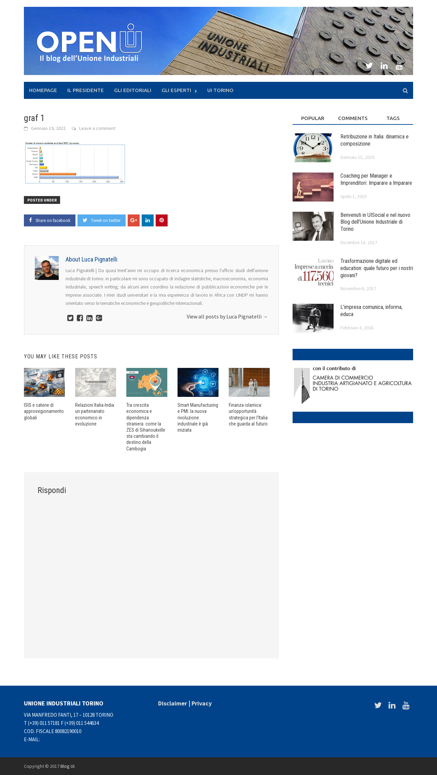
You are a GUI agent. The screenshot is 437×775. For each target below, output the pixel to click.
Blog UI (67, 766)
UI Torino (220, 90)
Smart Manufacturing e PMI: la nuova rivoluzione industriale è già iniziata (198, 417)
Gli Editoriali (132, 90)
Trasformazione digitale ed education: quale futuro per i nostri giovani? (376, 268)
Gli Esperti (176, 90)
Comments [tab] (353, 118)
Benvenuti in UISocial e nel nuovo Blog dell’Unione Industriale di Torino (375, 222)
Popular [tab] (312, 118)
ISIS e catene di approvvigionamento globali (44, 411)
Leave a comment (97, 128)
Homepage (43, 90)
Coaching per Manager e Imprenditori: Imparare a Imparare (376, 179)
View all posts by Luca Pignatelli (227, 316)
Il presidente (85, 90)
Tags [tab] (393, 118)
